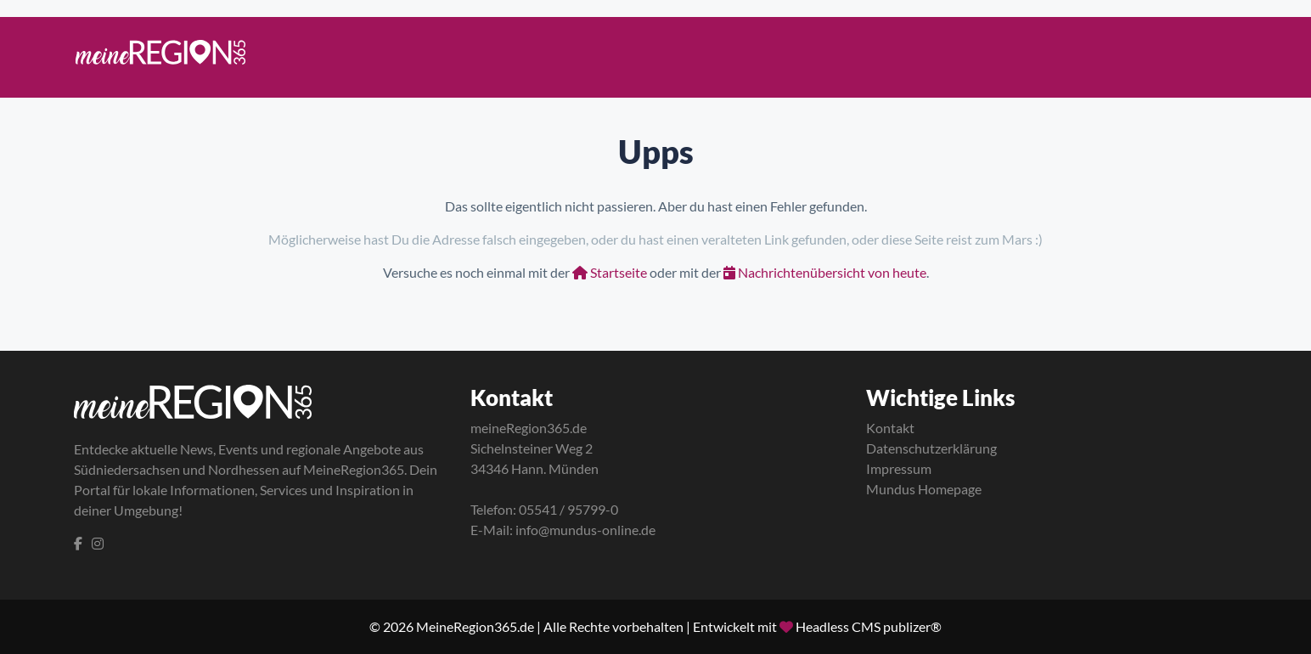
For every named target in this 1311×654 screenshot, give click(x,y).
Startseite (609, 272)
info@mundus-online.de (585, 530)
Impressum (898, 468)
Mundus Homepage (924, 489)
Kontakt (890, 428)
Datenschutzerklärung (931, 448)
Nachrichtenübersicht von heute (824, 272)
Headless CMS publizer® (869, 626)
